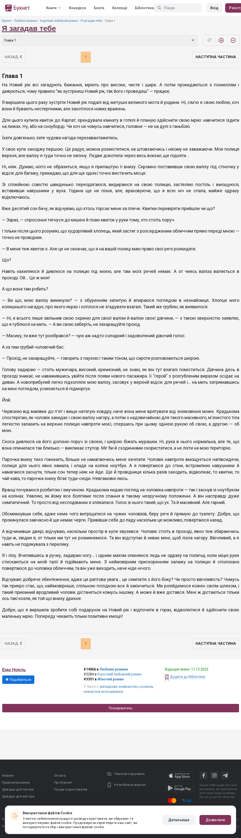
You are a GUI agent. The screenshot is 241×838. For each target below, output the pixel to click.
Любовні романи (25, 21)
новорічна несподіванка (103, 692)
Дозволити (215, 820)
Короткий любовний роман (59, 21)
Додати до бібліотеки (187, 677)
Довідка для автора (18, 796)
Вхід (214, 8)
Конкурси (77, 8)
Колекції (119, 8)
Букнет (6, 21)
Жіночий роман (110, 679)
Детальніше (178, 820)
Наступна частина (216, 57)
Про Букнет (63, 782)
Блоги (99, 8)
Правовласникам (16, 782)
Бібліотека (144, 8)
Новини (8, 775)
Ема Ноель (14, 669)
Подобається (18, 680)
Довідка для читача (18, 789)
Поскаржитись (120, 708)
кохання (146, 687)
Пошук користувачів (70, 789)
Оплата (60, 775)
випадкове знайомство (119, 687)
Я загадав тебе (91, 21)
